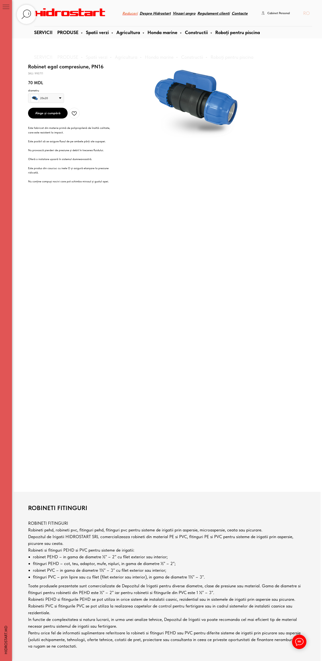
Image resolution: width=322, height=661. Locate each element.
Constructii (192, 57)
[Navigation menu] (6, 7)
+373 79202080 (55, 500)
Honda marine (160, 57)
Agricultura (127, 57)
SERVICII (43, 57)
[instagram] (53, 539)
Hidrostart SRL (61, 621)
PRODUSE (68, 57)
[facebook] (46, 539)
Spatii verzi (97, 57)
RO (306, 16)
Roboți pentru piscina (232, 57)
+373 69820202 (55, 495)
